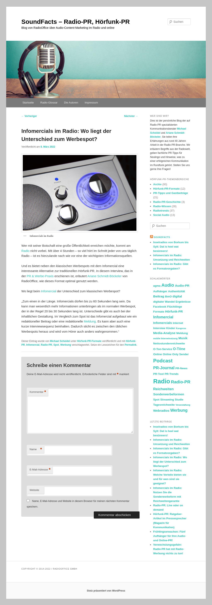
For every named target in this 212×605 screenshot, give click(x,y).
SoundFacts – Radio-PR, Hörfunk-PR (75, 21)
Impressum (91, 102)
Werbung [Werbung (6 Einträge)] (178, 410)
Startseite (28, 102)
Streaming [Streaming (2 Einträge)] (167, 399)
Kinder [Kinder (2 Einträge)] (170, 328)
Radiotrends (161, 210)
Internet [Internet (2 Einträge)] (178, 323)
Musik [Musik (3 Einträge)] (183, 338)
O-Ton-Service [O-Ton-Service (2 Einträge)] (162, 349)
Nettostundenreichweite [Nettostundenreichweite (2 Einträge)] (169, 343)
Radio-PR (46, 344)
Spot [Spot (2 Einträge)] (156, 399)
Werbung (65, 344)
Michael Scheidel (60, 341)
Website (34, 490)
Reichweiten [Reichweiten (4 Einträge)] (163, 389)
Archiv (157, 184)
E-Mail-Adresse (40, 470)
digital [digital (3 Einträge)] (177, 296)
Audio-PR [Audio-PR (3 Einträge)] (182, 285)
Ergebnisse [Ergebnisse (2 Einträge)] (183, 301)
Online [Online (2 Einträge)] (157, 354)
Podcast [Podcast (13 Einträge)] (162, 360)
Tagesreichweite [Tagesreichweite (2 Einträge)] (164, 404)
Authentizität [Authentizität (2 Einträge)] (176, 291)
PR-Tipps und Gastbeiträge (170, 193)
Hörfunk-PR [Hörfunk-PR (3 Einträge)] (174, 311)
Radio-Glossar (49, 102)
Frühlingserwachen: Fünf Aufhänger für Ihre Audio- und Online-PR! (169, 536)
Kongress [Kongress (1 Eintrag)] (181, 328)
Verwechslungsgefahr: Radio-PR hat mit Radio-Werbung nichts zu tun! (168, 549)
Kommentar (38, 392)
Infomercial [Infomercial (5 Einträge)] (163, 317)
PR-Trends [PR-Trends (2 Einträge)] (171, 373)
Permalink (130, 344)
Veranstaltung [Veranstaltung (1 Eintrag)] (183, 405)
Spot (56, 344)
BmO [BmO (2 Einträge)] (168, 296)
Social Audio (161, 215)
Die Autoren (71, 102)
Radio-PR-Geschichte (167, 201)
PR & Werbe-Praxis (40, 276)
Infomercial (48, 291)
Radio (25, 251)
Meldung (90, 321)
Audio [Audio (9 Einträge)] (167, 285)
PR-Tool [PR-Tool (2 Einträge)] (158, 373)
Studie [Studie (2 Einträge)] (179, 399)
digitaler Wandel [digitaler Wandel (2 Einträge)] (164, 301)
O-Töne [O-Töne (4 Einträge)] (179, 349)
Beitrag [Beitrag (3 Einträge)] (158, 296)
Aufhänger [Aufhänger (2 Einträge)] (160, 291)
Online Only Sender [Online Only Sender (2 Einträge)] (176, 354)
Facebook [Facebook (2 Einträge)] (159, 306)
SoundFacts (162, 237)
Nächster (131, 116)
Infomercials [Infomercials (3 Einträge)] (162, 323)
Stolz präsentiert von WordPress (106, 590)
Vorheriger (29, 116)
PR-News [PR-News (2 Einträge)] (181, 368)
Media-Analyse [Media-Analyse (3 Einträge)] (164, 333)
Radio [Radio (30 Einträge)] (161, 381)
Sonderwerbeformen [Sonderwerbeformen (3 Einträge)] (168, 394)
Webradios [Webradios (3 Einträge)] (161, 410)
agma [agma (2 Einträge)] (156, 285)
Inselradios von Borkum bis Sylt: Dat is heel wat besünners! (171, 247)
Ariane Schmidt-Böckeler (104, 276)
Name (36, 449)
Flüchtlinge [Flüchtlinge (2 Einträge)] (174, 306)
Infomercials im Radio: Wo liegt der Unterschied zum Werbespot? (170, 462)
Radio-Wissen (162, 206)
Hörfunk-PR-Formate (89, 341)
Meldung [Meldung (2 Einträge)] (182, 333)
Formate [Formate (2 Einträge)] (158, 311)
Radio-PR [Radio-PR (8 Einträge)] (180, 381)
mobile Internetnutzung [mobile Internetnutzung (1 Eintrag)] (165, 338)
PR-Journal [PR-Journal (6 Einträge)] (164, 368)
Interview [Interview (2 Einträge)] (159, 328)
